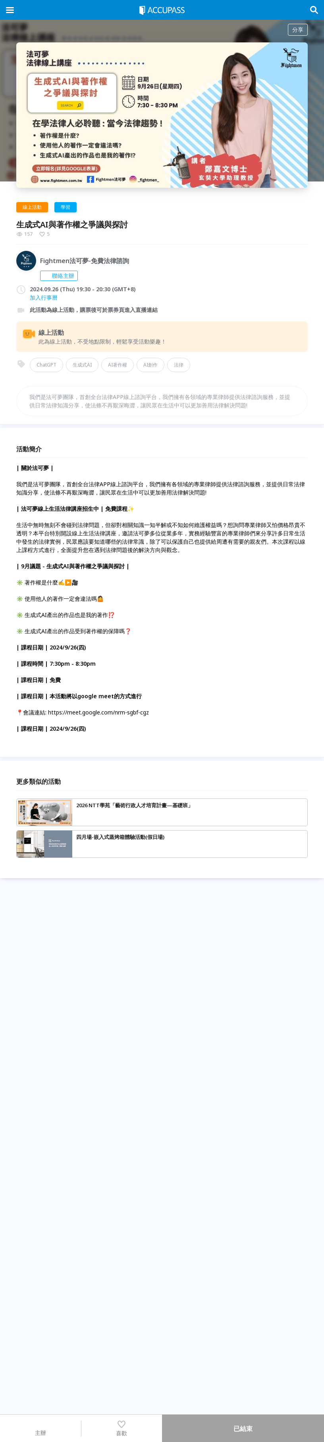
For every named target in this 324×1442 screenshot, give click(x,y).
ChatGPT (46, 364)
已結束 (243, 1428)
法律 (178, 364)
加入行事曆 (44, 297)
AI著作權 (117, 364)
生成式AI (82, 364)
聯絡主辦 (59, 275)
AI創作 (150, 364)
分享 (297, 29)
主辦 (40, 1428)
